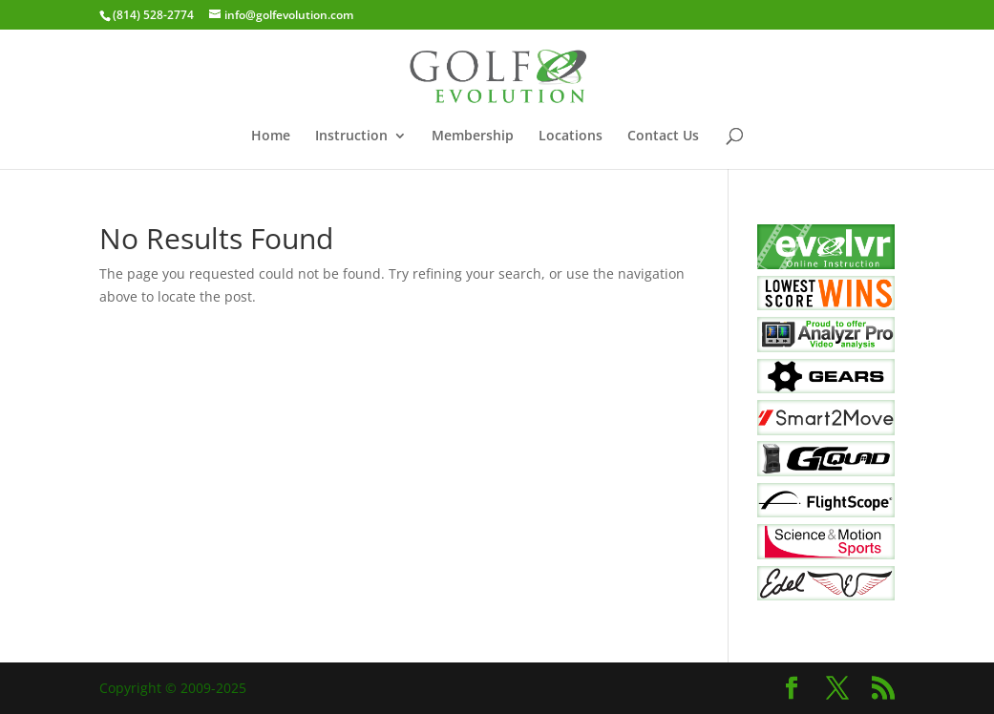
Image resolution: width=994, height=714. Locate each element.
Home (270, 136)
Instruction (351, 136)
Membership (473, 136)
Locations (571, 136)
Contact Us (663, 136)
